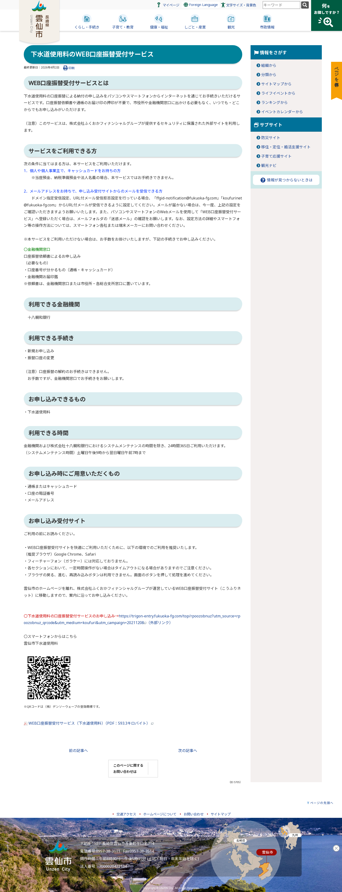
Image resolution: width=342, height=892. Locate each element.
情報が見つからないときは (286, 180)
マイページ (171, 5)
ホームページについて (159, 814)
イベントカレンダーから (282, 111)
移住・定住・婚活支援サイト (286, 147)
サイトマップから (276, 84)
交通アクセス (126, 814)
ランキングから (274, 102)
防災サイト (270, 137)
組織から (268, 65)
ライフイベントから (278, 93)
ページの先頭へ (321, 803)
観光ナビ (268, 165)
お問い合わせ (194, 814)
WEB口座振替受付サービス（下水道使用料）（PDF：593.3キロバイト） (88, 723)
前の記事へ (78, 750)
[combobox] (281, 5)
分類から (268, 74)
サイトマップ (221, 814)
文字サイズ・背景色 (241, 5)
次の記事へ (187, 750)
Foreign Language (201, 4)
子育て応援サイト (276, 156)
